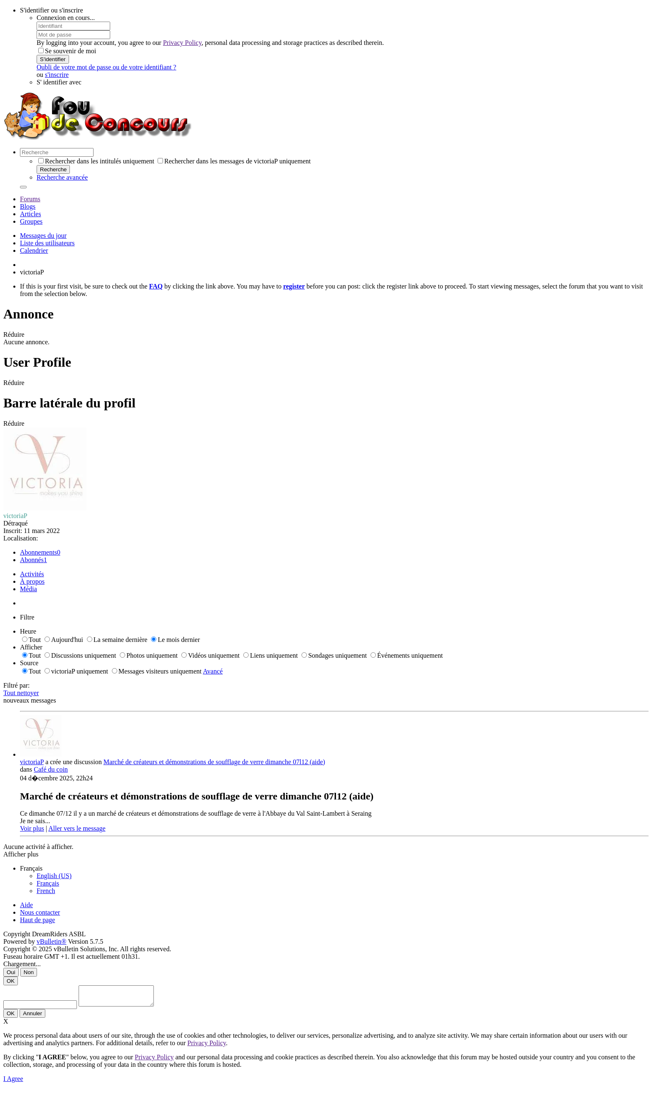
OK (11, 981)
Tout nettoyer (21, 692)
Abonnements (38, 552)
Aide (26, 904)
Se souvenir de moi (67, 50)
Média (28, 588)
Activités (32, 573)
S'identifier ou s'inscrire (51, 10)
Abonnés (32, 559)
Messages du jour (43, 235)
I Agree (13, 1082)
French (46, 890)
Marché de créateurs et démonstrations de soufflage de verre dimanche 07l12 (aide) (214, 761)
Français (48, 883)
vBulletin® (52, 941)
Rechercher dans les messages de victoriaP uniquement (234, 161)
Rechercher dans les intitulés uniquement (96, 161)
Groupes (31, 221)
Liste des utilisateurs (47, 243)
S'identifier (53, 59)
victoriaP (32, 761)
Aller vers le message (76, 828)
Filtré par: (16, 685)
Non (29, 972)
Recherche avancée (62, 177)
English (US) (54, 875)
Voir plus (32, 828)
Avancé (213, 671)
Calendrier (34, 250)
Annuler (32, 1017)
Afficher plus (21, 854)
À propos (32, 581)
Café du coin (51, 769)
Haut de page (37, 919)
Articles (30, 213)
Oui (11, 972)
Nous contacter (40, 912)
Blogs (27, 206)
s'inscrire (57, 74)
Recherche (53, 169)
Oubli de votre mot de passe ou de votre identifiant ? (106, 67)
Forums (30, 198)
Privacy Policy (182, 42)
